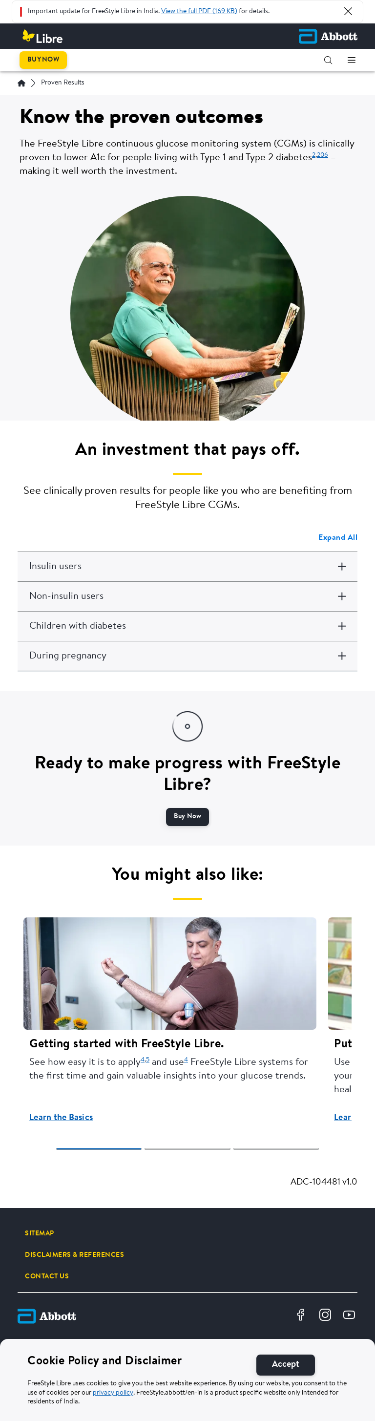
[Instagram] (326, 1316)
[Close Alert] (348, 11)
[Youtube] (350, 1316)
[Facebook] (302, 1316)
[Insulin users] (187, 566)
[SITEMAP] (39, 1233)
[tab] (99, 1149)
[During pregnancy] (187, 656)
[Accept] (285, 1365)
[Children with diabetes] (187, 626)
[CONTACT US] (47, 1276)
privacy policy (113, 1393)
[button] (328, 60)
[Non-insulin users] (187, 596)
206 (322, 155)
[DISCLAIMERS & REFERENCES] (74, 1255)
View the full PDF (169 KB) (199, 11)
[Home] (21, 83)
